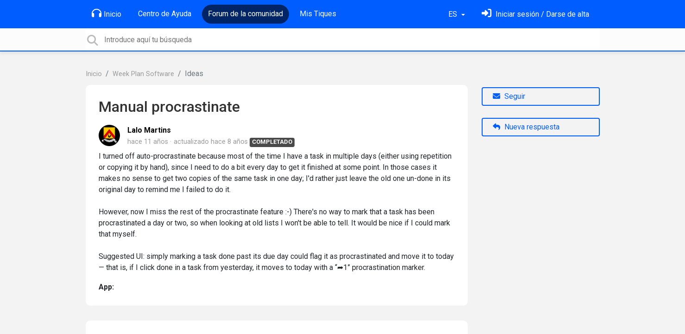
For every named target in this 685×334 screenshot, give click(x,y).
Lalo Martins (149, 130)
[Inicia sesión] (535, 14)
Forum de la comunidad (245, 13)
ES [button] (453, 14)
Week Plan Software (143, 74)
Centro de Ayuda (164, 13)
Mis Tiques (318, 13)
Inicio (106, 13)
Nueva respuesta (526, 126)
